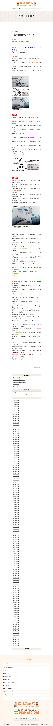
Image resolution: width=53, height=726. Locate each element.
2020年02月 (16, 549)
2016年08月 (16, 635)
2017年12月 (16, 602)
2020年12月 (16, 529)
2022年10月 (16, 486)
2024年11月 (16, 435)
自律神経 (15, 386)
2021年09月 (16, 510)
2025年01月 (16, 431)
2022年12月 (16, 482)
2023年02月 (16, 478)
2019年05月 (16, 567)
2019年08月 (16, 561)
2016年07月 (16, 637)
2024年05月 (16, 447)
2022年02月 (16, 500)
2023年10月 (16, 461)
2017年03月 (16, 620)
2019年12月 (16, 553)
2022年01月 (16, 502)
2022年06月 (16, 492)
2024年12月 (16, 433)
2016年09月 (16, 633)
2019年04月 (16, 569)
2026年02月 (16, 404)
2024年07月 (16, 443)
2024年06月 (16, 445)
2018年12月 (16, 578)
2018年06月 (16, 590)
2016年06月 (16, 639)
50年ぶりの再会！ (17, 378)
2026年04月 (16, 400)
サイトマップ (7, 698)
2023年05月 (16, 472)
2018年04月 (16, 594)
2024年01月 (16, 455)
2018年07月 (16, 588)
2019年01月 (16, 576)
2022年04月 (16, 496)
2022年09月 (16, 488)
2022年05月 (16, 494)
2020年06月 (16, 541)
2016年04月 (16, 643)
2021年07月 (16, 514)
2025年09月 (16, 414)
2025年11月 (16, 410)
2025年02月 (16, 429)
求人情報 (6, 685)
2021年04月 (16, 520)
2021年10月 (16, 508)
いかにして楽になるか (19, 380)
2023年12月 (16, 457)
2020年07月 (16, 539)
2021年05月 (16, 518)
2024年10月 (16, 437)
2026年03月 (16, 402)
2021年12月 (16, 504)
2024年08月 (16, 441)
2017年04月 (16, 618)
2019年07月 (16, 563)
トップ (6, 664)
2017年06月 (16, 614)
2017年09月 (16, 608)
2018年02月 (16, 598)
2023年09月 (16, 463)
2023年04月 (16, 474)
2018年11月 (16, 580)
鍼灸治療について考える (24, 35)
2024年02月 (16, 453)
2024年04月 (16, 449)
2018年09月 (16, 584)
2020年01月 (16, 551)
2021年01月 (16, 527)
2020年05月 (16, 543)
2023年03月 (16, 476)
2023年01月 (16, 480)
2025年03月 (16, 427)
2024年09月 (16, 439)
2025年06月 (16, 421)
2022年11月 (16, 484)
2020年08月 (16, 537)
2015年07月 (16, 645)
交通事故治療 (7, 676)
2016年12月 (16, 627)
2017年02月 (16, 622)
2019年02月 (16, 573)
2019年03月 (16, 571)
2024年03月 (16, 451)
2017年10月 (16, 606)
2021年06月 (16, 516)
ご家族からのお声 (8, 695)
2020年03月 (16, 547)
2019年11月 (16, 555)
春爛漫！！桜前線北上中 (19, 382)
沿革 (5, 670)
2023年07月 (16, 467)
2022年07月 (16, 490)
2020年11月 (16, 531)
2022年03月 (16, 498)
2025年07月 (16, 419)
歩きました (16, 384)
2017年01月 (16, 624)
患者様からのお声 (8, 692)
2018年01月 (16, 600)
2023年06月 (16, 469)
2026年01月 (16, 406)
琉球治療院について (9, 667)
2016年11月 (16, 629)
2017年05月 (16, 616)
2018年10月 (16, 582)
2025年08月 (16, 416)
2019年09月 (16, 559)
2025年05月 (16, 423)
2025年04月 (16, 425)
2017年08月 (16, 610)
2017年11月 (16, 604)
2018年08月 (16, 586)
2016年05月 (16, 641)
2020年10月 (16, 533)
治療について (7, 679)
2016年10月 (16, 631)
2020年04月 (16, 545)
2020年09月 (16, 535)
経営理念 (6, 673)
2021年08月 (16, 512)
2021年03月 (16, 522)
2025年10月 (16, 412)
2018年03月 (16, 596)
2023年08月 (16, 465)
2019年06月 (16, 565)
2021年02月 (16, 525)
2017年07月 (16, 612)
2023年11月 (16, 459)
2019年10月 (16, 557)
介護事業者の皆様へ (9, 682)
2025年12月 (16, 408)
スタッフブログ (8, 688)
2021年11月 (16, 506)
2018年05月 (16, 592)
